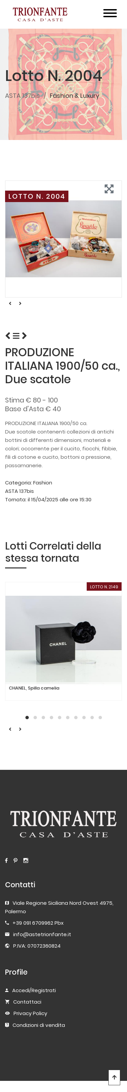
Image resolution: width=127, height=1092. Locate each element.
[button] (27, 717)
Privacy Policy (30, 1013)
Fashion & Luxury (74, 95)
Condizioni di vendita (39, 1025)
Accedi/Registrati (34, 990)
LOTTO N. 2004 (36, 196)
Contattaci (27, 1001)
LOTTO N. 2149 (104, 587)
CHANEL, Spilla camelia (34, 688)
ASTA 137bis (22, 95)
